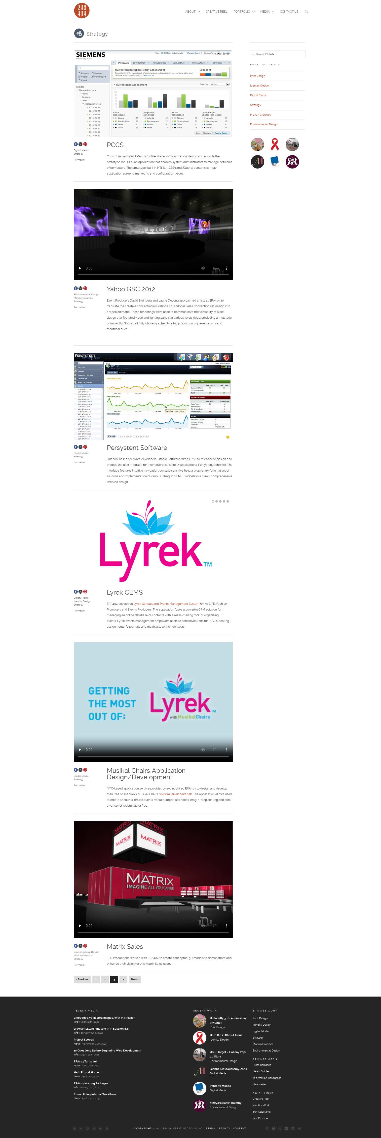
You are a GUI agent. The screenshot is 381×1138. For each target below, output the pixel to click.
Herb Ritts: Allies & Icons (226, 1035)
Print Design (257, 76)
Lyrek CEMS (125, 592)
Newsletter (260, 1084)
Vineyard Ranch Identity (225, 1102)
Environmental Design (86, 294)
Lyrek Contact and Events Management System (166, 604)
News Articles (261, 1071)
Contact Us (289, 11)
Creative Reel (216, 11)
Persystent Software (137, 448)
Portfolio (243, 12)
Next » (135, 979)
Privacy (224, 1129)
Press (77, 1076)
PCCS (115, 145)
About (191, 12)
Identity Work (261, 1105)
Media (265, 12)
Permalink (79, 160)
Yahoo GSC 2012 (131, 289)
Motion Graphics (83, 298)
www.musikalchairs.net (175, 794)
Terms (210, 1129)
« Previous (82, 979)
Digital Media (81, 150)
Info (76, 1022)
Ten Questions (261, 1111)
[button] (307, 14)
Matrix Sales (125, 947)
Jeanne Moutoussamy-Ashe (228, 1069)
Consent (239, 1129)
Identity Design (82, 601)
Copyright (144, 1129)
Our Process (260, 1118)
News (77, 1044)
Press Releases (262, 1065)
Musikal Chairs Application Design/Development (146, 774)
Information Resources (267, 1078)
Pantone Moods (220, 1086)
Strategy (78, 154)
